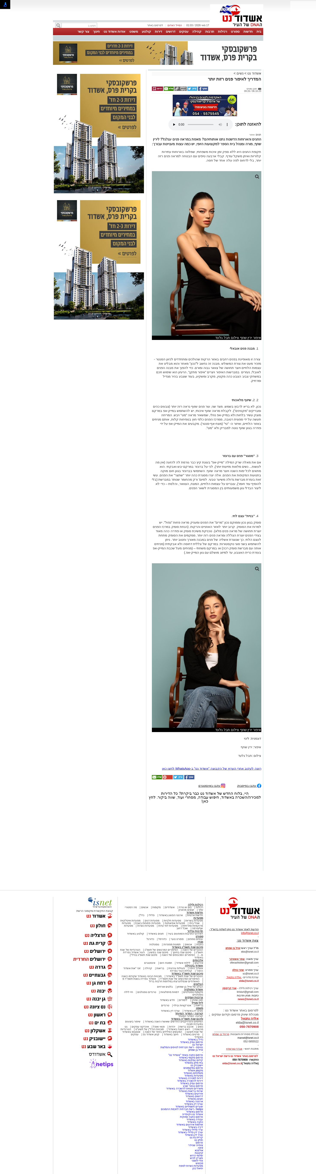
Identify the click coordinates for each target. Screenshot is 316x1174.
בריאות (160, 968)
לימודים (182, 1000)
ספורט (235, 31)
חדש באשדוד (167, 1000)
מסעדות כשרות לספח (191, 1165)
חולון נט (198, 1140)
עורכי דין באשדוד (170, 1010)
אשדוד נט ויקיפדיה (192, 1114)
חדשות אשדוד (194, 912)
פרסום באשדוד (194, 1111)
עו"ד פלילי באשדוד (192, 1129)
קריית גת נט (196, 1137)
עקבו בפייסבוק (249, 785)
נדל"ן (141, 915)
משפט (133, 31)
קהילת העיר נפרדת (181, 970)
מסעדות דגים (152, 920)
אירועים (199, 962)
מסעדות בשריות (194, 920)
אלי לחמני (197, 1160)
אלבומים (198, 960)
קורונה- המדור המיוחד (190, 1016)
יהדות (172, 1026)
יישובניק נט (196, 1065)
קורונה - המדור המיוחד (189, 1013)
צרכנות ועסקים (194, 997)
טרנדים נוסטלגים (146, 992)
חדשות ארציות (195, 915)
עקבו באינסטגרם (211, 785)
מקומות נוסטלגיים (193, 992)
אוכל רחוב (182, 928)
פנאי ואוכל (159, 1026)
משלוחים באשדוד (193, 1073)
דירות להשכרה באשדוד (190, 1080)
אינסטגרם (149, 962)
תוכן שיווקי (197, 1000)
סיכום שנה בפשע (158, 952)
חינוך (96, 31)
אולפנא (199, 1150)
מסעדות (198, 918)
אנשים (144, 907)
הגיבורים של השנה (192, 949)
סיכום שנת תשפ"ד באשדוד (187, 973)
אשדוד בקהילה (194, 965)
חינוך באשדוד (171, 1034)
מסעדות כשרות (145, 925)
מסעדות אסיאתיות (175, 923)
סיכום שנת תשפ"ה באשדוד (187, 1018)
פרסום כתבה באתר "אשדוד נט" (185, 1055)
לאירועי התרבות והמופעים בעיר (185, 933)
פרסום (199, 1142)
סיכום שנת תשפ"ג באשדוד (187, 947)
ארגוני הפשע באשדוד (171, 915)
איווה (200, 1147)
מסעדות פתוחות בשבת (147, 923)
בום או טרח (185, 907)
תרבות (209, 31)
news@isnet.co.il (248, 999)
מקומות (156, 907)
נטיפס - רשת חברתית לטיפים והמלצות (181, 1047)
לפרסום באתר (155, 25)
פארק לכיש (196, 1158)
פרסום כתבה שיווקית (191, 1116)
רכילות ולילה (195, 904)
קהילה (196, 31)
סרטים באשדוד (191, 1034)
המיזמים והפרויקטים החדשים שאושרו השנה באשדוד (173, 1021)
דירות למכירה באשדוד (190, 1078)
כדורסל (162, 939)
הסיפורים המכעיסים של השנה (178, 954)
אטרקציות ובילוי (182, 1005)
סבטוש (199, 1163)
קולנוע (146, 31)
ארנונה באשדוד (194, 1101)
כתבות (199, 944)
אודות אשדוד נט (114, 31)
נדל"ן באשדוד (195, 1039)
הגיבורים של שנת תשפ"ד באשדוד (184, 976)
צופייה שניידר (195, 1145)
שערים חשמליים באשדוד (189, 1106)
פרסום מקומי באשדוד (191, 1057)
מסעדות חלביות (172, 920)
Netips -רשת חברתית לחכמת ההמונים (182, 1109)
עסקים (183, 31)
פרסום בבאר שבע (193, 1085)
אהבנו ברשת (186, 1026)
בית (259, 31)
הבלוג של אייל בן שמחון (190, 986)
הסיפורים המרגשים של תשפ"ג (161, 949)
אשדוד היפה (196, 968)
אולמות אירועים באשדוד (189, 1124)
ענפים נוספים (195, 939)
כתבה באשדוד (195, 1122)
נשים (240, 73)
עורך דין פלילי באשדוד (190, 1132)
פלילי (152, 915)
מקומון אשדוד (195, 1070)
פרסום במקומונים (193, 1067)
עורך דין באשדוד (194, 1134)
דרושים (170, 31)
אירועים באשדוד (194, 1093)
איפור (252, 134)
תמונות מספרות (172, 944)
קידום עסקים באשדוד (191, 1060)
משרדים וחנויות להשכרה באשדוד (184, 1088)
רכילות (222, 31)
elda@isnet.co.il (249, 980)
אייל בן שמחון (195, 1049)
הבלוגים (198, 984)
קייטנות (199, 1152)
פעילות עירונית (176, 968)
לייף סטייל (197, 1002)
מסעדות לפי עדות (168, 925)
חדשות (248, 31)
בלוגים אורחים (165, 986)
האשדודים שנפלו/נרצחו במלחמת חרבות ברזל (174, 981)
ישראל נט (197, 1044)
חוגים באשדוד (155, 933)
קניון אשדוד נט (150, 1034)
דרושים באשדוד (194, 1096)
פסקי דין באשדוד (193, 1010)
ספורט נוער (177, 939)
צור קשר (83, 31)
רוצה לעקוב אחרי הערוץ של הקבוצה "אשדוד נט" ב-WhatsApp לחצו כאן (211, 768)
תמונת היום (166, 962)
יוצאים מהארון (186, 909)
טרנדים (165, 1005)
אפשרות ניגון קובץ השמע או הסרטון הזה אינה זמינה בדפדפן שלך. (200, 124)
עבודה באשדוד (194, 1119)
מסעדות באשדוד (193, 1075)
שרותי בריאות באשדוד (191, 1091)
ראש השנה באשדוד (179, 1029)
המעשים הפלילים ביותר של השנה (163, 1031)
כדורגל (150, 939)
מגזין (200, 941)
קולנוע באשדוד (135, 933)
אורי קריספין (229, 988)
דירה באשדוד (195, 1127)
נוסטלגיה (154, 944)
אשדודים (170, 907)
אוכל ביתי (194, 923)
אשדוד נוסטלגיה (193, 989)
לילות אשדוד (183, 962)
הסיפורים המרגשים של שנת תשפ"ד (179, 978)
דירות (158, 31)
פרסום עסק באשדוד (191, 1042)
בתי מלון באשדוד (193, 1062)
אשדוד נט (253, 73)
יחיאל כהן (197, 1168)
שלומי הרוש (196, 1155)
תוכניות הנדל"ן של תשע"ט (149, 1029)
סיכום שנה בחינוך (182, 952)
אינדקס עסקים (140, 1026)
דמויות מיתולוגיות (169, 992)
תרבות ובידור (195, 931)
